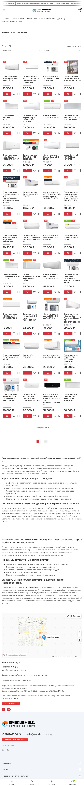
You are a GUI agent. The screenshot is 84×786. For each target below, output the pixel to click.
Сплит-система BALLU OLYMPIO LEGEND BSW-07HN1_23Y (31, 79)
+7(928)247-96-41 (10, 667)
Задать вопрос (10, 703)
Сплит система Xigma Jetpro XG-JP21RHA (51, 157)
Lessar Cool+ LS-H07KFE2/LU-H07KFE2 (71, 157)
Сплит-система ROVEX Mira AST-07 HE (71, 237)
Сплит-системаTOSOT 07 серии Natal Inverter (31, 278)
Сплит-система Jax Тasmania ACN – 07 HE (11, 277)
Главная (5, 19)
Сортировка (22, 50)
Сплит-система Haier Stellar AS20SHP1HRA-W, (11, 157)
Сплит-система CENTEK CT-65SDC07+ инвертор (71, 358)
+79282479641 (12, 734)
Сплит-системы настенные (24, 19)
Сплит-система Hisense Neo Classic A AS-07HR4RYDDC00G (31, 397)
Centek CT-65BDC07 (28, 356)
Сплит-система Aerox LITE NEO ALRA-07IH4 (50, 316)
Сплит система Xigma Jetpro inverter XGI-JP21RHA (30, 119)
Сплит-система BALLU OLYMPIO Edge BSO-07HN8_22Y (10, 238)
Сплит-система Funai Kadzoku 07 (51, 356)
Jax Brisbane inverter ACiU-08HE (9, 118)
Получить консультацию (14, 739)
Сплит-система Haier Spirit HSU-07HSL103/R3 (10, 78)
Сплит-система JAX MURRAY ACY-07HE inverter (72, 118)
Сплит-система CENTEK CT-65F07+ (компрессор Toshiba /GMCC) (52, 195)
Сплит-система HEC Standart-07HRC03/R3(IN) (10, 316)
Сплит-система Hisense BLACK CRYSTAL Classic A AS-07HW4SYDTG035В (51, 399)
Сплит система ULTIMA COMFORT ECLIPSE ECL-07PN (72, 78)
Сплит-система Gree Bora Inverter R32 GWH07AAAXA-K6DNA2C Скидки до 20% (11, 197)
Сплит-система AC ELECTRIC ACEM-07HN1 (11, 357)
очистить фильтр (74, 46)
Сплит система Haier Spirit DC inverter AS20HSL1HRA (30, 317)
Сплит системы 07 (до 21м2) (52, 19)
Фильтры (63, 50)
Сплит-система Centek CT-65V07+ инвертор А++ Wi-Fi (31, 238)
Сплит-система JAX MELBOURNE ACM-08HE (51, 78)
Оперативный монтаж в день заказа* (51, 3)
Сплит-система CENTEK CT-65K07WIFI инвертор (71, 397)
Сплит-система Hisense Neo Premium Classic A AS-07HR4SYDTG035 (72, 318)
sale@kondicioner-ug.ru (14, 670)
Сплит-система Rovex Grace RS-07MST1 (30, 194)
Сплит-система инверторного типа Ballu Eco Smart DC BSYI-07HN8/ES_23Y (71, 196)
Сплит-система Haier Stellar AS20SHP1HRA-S (51, 277)
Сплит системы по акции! (17, 3)
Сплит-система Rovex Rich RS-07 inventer (51, 237)
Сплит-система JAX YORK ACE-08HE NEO (30, 157)
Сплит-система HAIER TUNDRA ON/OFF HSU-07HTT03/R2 (10, 397)
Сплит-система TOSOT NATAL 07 (51, 117)
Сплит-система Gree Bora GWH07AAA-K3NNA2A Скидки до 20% (72, 279)
